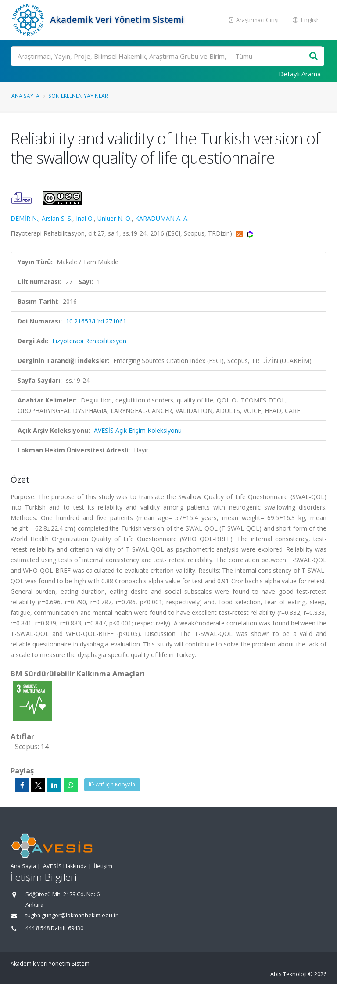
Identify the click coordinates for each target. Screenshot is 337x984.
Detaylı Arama (300, 73)
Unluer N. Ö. (114, 218)
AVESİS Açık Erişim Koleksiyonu (138, 430)
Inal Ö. (85, 218)
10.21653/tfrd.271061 (96, 321)
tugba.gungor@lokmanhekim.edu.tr (71, 915)
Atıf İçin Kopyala (112, 784)
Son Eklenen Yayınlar (78, 95)
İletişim (103, 866)
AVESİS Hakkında (65, 866)
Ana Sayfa (25, 95)
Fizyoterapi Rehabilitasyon (89, 341)
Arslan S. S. (57, 218)
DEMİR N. (24, 218)
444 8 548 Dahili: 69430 (54, 928)
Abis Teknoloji (288, 974)
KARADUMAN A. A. (162, 218)
